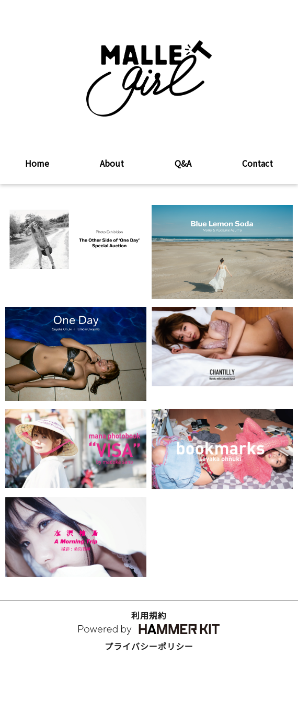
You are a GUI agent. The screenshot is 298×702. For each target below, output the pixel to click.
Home (37, 163)
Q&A (183, 163)
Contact (257, 163)
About (112, 163)
